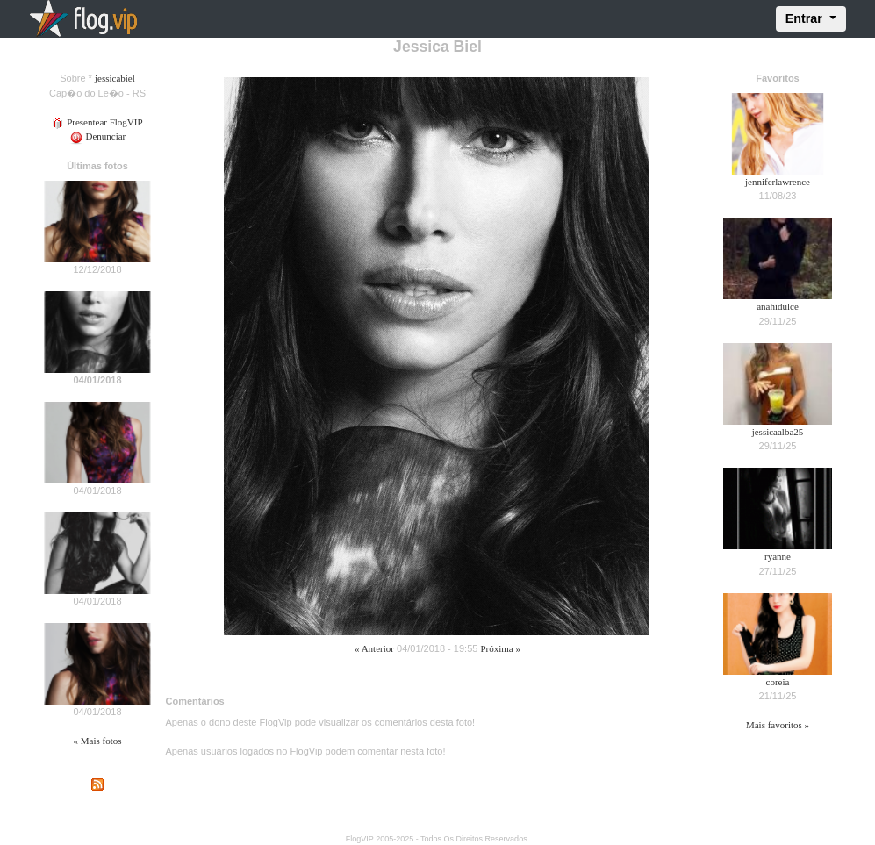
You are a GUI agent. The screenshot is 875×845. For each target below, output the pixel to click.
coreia (778, 682)
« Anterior (374, 648)
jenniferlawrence (777, 181)
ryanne (777, 556)
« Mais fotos (98, 740)
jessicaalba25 (778, 431)
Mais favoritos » (777, 725)
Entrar (805, 18)
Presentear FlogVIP (97, 122)
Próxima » (500, 648)
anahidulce (778, 306)
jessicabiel (115, 78)
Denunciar (97, 136)
